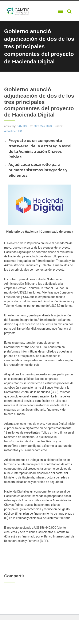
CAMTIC (22, 126)
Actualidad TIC (13, 131)
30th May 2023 (43, 126)
